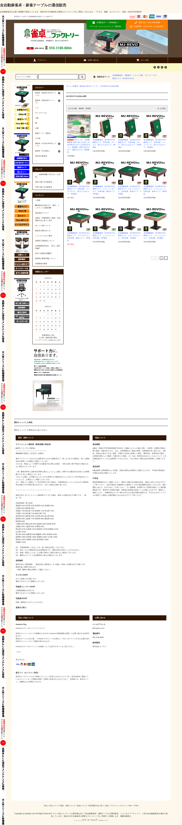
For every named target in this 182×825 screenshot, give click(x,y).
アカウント (40, 60)
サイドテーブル (151, 75)
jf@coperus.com (98, 628)
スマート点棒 (138, 75)
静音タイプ (116, 78)
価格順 (81, 108)
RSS (130, 806)
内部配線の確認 (41, 264)
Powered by (91, 820)
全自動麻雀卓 (117, 75)
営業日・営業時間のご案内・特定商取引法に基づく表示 (48, 219)
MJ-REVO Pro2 (128, 78)
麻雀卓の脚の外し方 (42, 231)
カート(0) (142, 60)
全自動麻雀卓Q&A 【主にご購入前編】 (48, 247)
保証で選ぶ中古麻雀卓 (43, 182)
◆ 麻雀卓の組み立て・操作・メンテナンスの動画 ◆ (47, 206)
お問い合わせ (91, 60)
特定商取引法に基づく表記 (99, 806)
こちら (18, 652)
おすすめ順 (72, 108)
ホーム (68, 86)
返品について (82, 806)
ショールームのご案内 (43, 236)
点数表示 (127, 75)
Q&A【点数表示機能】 (43, 253)
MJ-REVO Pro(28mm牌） (110, 86)
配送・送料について (68, 806)
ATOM (136, 806)
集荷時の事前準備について (45, 258)
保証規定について (42, 213)
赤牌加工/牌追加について (44, 241)
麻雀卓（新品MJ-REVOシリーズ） (86, 86)
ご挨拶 (37, 200)
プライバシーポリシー (118, 806)
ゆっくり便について (42, 226)
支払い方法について (51, 806)
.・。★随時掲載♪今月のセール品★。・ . (47, 176)
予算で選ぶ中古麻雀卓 (43, 187)
